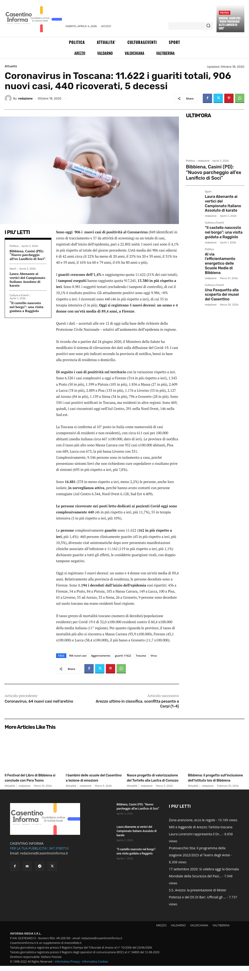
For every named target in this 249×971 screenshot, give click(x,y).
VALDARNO (178, 930)
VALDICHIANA (199, 930)
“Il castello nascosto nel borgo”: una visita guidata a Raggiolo (26, 307)
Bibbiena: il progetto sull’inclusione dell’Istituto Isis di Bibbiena (214, 780)
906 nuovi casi (77, 655)
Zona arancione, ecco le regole (192, 825)
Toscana (141, 655)
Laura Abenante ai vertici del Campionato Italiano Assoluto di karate (27, 279)
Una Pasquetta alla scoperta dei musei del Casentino (222, 270)
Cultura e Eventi (19, 295)
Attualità (11, 66)
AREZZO (161, 930)
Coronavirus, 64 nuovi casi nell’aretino (39, 701)
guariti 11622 (123, 655)
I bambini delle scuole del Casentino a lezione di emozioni (91, 780)
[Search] (208, 26)
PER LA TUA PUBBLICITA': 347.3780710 (39, 853)
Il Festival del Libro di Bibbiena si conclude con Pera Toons (30, 780)
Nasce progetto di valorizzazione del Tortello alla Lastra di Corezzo (153, 780)
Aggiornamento (100, 655)
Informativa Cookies (95, 967)
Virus (154, 655)
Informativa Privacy (67, 967)
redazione (25, 98)
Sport (13, 268)
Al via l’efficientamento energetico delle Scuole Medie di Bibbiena (223, 245)
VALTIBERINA (221, 930)
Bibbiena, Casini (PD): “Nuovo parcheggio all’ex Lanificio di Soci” (230, 23)
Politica (224, 12)
